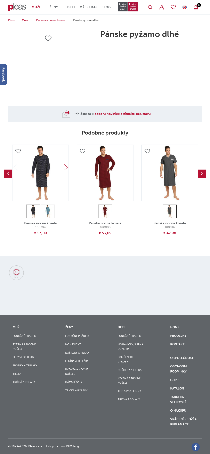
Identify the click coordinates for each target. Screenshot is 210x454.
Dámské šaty (73, 382)
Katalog (177, 388)
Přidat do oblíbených (18, 151)
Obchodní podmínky (178, 369)
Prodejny (178, 336)
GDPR (174, 380)
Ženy (53, 7)
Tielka (17, 373)
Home (174, 327)
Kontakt (177, 346)
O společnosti (182, 358)
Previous (8, 174)
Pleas (11, 20)
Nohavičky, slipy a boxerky (131, 346)
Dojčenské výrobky (125, 359)
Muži (36, 7)
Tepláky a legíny (129, 391)
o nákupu (178, 410)
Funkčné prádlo (24, 335)
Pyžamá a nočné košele (50, 20)
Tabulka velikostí (178, 399)
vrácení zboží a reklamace (183, 421)
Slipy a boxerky (23, 357)
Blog (106, 7)
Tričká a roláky (24, 382)
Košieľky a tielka (77, 352)
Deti (71, 7)
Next (66, 167)
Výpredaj (88, 7)
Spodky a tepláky (25, 365)
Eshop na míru (55, 446)
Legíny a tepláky (77, 360)
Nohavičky (73, 344)
